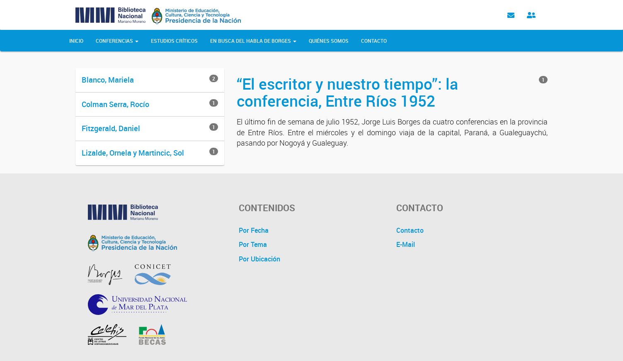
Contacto (374, 40)
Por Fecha (254, 230)
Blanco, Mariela (108, 80)
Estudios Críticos (174, 40)
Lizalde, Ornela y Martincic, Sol (133, 153)
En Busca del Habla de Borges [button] (253, 40)
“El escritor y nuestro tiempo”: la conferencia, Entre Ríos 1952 (347, 92)
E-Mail (405, 244)
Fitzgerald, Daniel (111, 128)
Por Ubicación (259, 258)
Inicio (76, 40)
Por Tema (253, 244)
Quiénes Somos (329, 40)
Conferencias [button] (117, 40)
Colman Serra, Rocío (115, 104)
